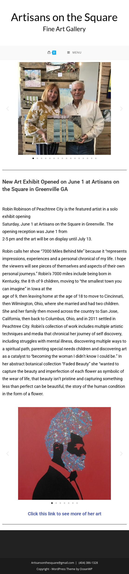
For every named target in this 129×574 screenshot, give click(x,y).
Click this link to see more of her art (64, 514)
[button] (7, 108)
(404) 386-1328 (88, 563)
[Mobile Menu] (74, 53)
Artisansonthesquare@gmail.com (52, 563)
